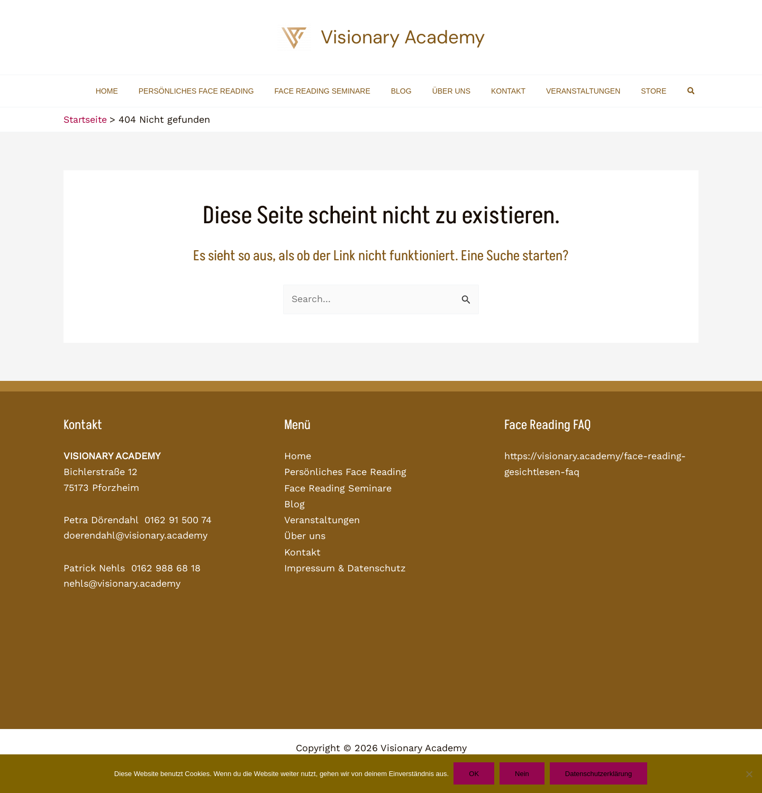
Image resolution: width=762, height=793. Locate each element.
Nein (522, 774)
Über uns (304, 534)
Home (297, 455)
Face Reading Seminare (338, 487)
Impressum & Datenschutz (345, 565)
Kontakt (302, 549)
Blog (294, 502)
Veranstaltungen (322, 518)
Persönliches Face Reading (345, 471)
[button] (668, 91)
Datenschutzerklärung (600, 774)
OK (473, 774)
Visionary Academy (403, 37)
